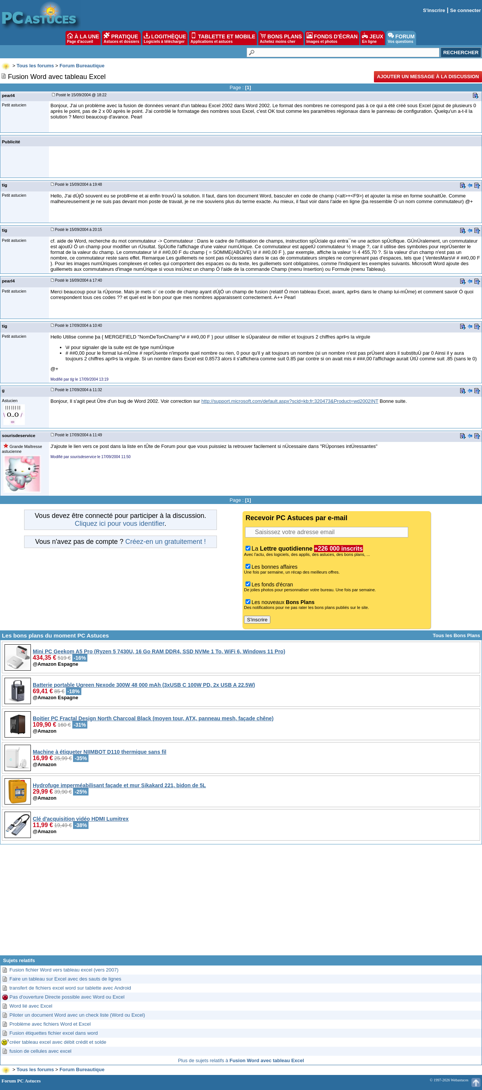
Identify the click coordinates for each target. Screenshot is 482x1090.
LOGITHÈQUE (165, 38)
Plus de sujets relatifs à (241, 1060)
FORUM (401, 38)
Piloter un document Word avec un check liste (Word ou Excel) (77, 1015)
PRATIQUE (121, 38)
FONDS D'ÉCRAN (332, 38)
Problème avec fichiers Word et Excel (50, 1024)
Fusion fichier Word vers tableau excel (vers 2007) (64, 970)
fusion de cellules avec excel (40, 1051)
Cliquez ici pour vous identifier (119, 523)
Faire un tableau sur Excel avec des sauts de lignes (65, 979)
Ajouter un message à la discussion (428, 76)
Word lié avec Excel (30, 1006)
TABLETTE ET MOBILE (223, 38)
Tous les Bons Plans (456, 635)
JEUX (372, 38)
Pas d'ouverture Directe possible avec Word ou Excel (67, 997)
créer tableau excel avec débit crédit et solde (57, 1042)
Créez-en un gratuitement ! (165, 541)
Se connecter (465, 10)
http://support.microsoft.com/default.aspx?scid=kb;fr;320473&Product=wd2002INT (289, 401)
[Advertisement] (241, 902)
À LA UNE (83, 38)
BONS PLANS (281, 38)
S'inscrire (434, 10)
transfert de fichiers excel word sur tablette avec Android (70, 988)
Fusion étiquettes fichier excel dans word (53, 1033)
